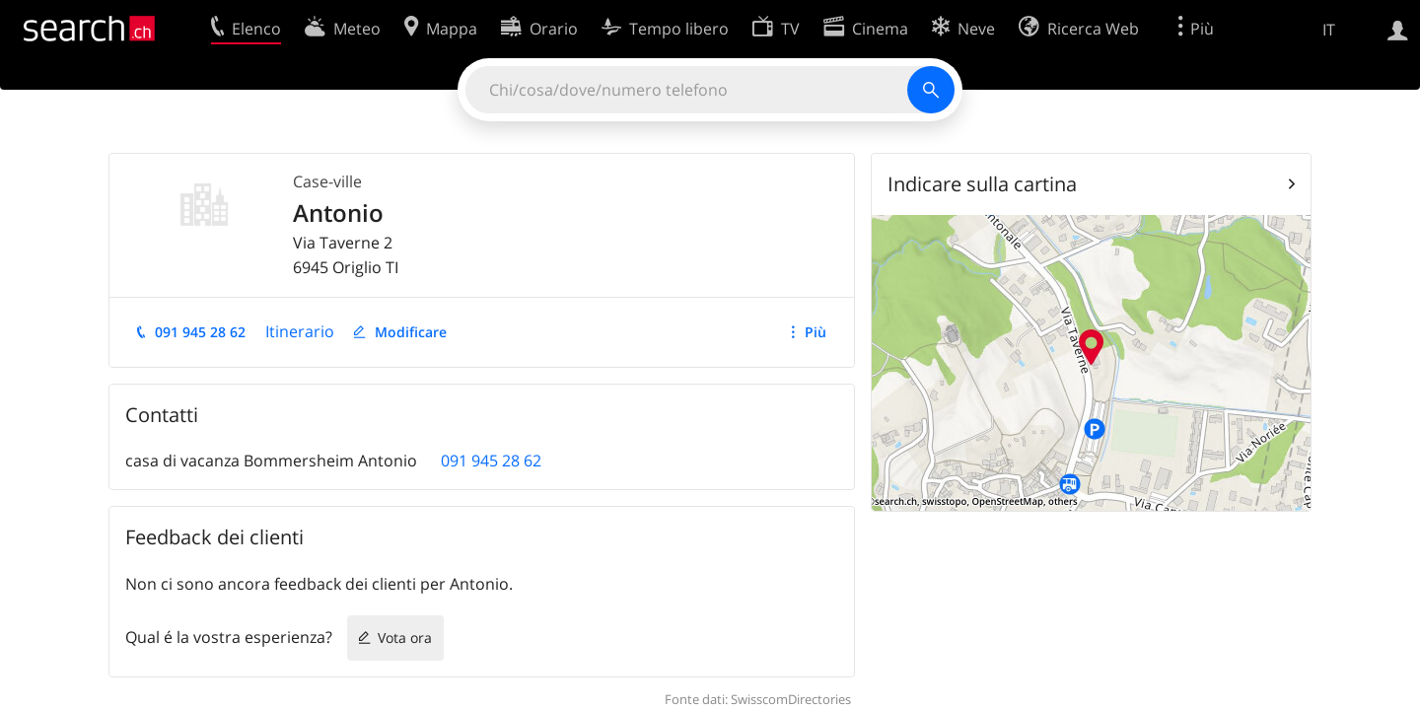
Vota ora (405, 637)
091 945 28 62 (200, 331)
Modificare (411, 331)
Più (815, 331)
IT (1328, 29)
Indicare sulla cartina (982, 184)
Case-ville (327, 181)
